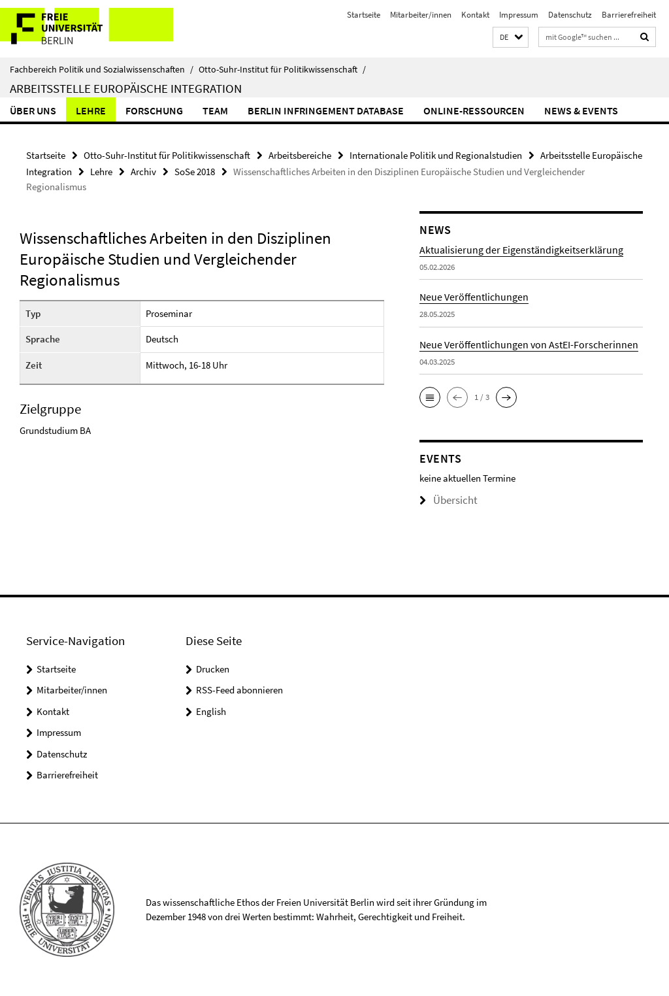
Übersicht (442, 495)
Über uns (33, 110)
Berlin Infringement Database (326, 110)
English (211, 711)
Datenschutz (570, 14)
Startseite (363, 14)
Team (215, 110)
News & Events (581, 110)
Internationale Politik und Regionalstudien (436, 154)
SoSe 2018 (194, 168)
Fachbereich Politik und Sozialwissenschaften (101, 69)
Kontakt (475, 14)
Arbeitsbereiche (300, 154)
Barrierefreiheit (629, 14)
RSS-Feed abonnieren (239, 690)
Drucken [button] (212, 669)
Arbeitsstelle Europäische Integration (126, 88)
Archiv (143, 168)
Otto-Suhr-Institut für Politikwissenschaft (282, 69)
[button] (511, 37)
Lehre (91, 110)
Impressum (518, 14)
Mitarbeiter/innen (420, 14)
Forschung (154, 110)
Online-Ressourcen (474, 110)
